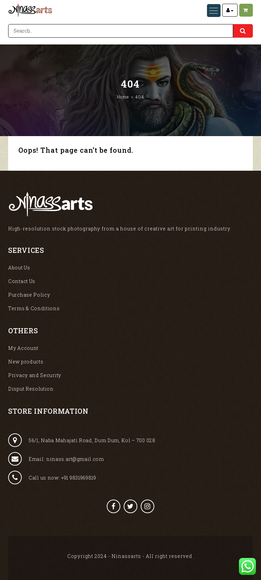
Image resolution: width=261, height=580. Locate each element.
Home (123, 96)
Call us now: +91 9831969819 (52, 477)
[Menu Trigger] (214, 10)
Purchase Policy (29, 295)
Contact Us (21, 281)
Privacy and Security (34, 375)
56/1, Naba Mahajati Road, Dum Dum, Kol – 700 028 (82, 440)
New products (25, 361)
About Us (19, 267)
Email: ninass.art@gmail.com (56, 459)
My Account (23, 348)
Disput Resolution (31, 389)
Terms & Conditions (34, 308)
